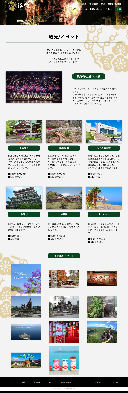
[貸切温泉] (94, 4)
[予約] (118, 9)
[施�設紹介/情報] (114, 4)
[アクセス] (83, 9)
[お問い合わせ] (96, 9)
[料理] (84, 4)
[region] (34, 94)
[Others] (109, 9)
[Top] (76, 4)
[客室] (102, 4)
